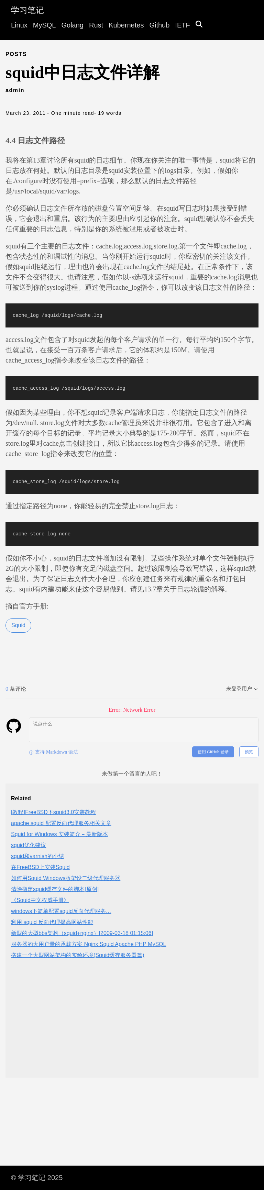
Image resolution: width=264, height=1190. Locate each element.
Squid (18, 625)
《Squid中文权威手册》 (40, 900)
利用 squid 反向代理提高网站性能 (52, 922)
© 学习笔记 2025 (37, 1177)
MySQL (44, 25)
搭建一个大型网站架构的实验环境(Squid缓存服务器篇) (77, 955)
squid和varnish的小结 (37, 856)
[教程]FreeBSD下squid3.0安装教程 (53, 812)
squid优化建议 (28, 845)
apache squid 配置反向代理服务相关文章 (61, 823)
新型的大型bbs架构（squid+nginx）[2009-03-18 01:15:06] (82, 933)
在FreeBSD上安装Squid (40, 867)
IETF (182, 25)
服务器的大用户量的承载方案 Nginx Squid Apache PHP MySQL (88, 944)
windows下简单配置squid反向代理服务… (61, 911)
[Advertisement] (132, 1024)
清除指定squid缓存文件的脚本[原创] (55, 889)
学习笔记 (27, 10)
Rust (96, 25)
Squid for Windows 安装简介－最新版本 (59, 834)
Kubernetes (126, 25)
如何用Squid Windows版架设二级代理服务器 (65, 878)
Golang (73, 25)
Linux (19, 25)
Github (159, 25)
